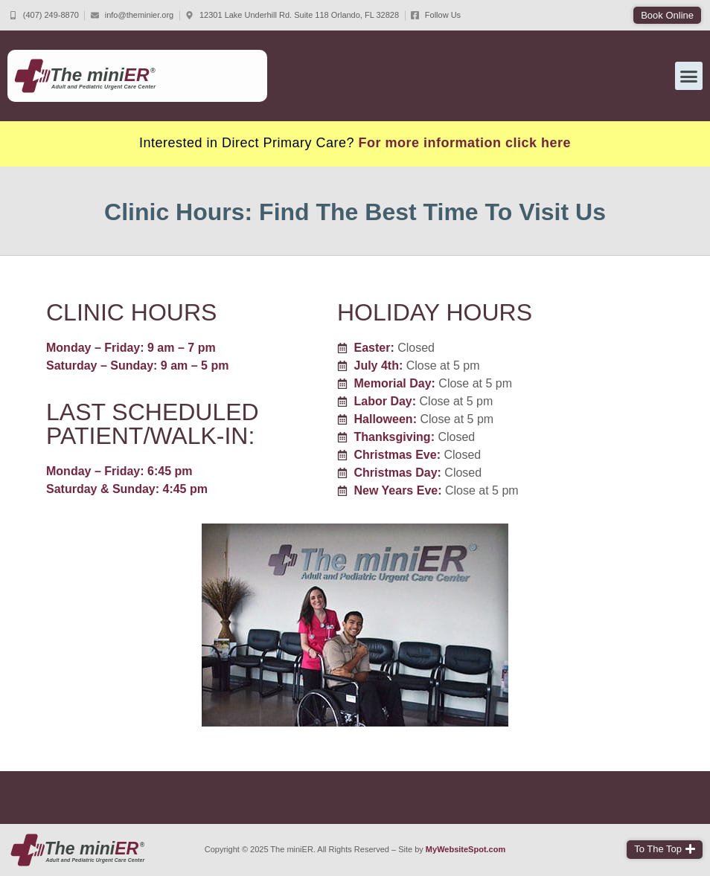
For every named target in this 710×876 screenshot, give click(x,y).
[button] (667, 15)
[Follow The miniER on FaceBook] (436, 15)
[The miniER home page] (78, 850)
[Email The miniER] (132, 15)
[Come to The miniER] (292, 15)
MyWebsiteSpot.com (465, 849)
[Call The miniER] (44, 15)
